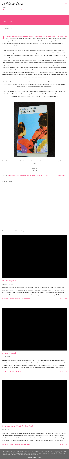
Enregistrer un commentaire (20, 299)
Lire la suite (63, 299)
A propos (13, 10)
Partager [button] (61, 175)
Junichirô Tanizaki (14, 175)
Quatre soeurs (26, 175)
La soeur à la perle (9, 353)
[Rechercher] (62, 3)
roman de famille (37, 175)
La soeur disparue (9, 280)
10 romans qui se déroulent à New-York (17, 426)
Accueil (4, 10)
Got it (39, 457)
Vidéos (22, 10)
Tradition (47, 175)
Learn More (32, 457)
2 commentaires (15, 371)
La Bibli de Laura (12, 3)
